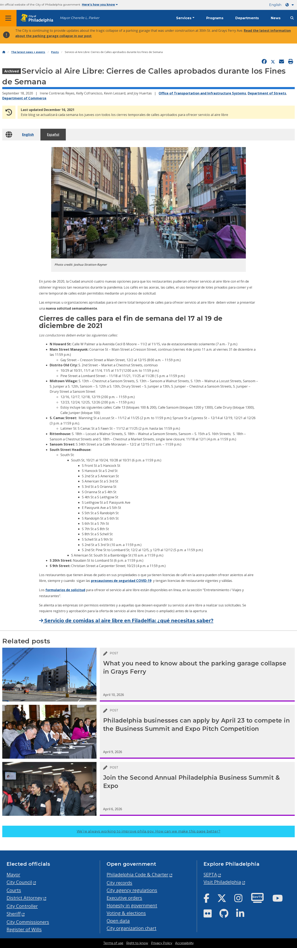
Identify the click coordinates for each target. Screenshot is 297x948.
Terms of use (113, 943)
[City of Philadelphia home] (38, 18)
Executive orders (124, 898)
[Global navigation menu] (8, 18)
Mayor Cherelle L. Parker (79, 18)
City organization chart (131, 928)
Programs (214, 18)
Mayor (13, 874)
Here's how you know (100, 4)
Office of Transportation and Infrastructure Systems (202, 93)
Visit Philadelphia (222, 882)
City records (119, 883)
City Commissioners (28, 922)
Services (183, 18)
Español (53, 134)
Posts (55, 52)
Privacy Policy (161, 943)
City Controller (22, 906)
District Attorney (24, 898)
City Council (19, 882)
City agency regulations (132, 890)
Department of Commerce (24, 98)
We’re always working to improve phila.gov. (148, 831)
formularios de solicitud (65, 590)
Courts (14, 890)
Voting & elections (126, 913)
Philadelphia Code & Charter (137, 874)
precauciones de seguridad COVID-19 (121, 580)
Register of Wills (24, 929)
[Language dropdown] (290, 4)
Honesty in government (132, 905)
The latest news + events (28, 52)
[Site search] (292, 18)
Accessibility (184, 943)
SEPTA (210, 874)
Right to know (137, 943)
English (275, 5)
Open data (118, 920)
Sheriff (14, 913)
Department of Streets (267, 93)
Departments (247, 18)
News (275, 18)
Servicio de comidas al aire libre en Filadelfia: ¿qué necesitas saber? (126, 621)
